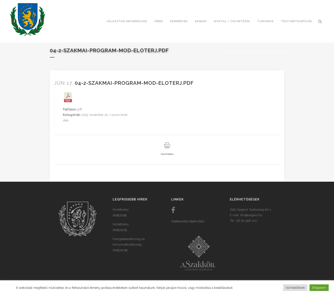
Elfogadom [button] (319, 287)
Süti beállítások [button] (295, 287)
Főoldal (225, 52)
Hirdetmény (121, 209)
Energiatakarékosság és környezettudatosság (129, 241)
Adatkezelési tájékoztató (187, 221)
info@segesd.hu (251, 215)
